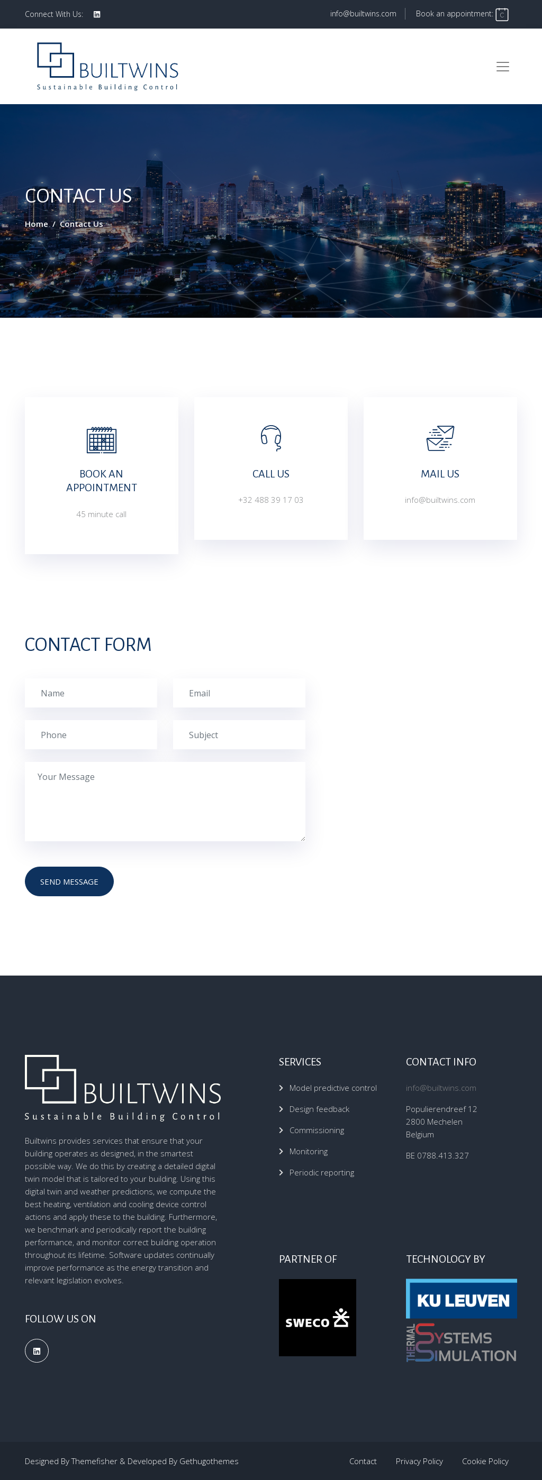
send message (69, 881)
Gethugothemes (209, 1461)
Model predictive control (333, 1087)
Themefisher (94, 1461)
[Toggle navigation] (503, 67)
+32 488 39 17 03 (271, 499)
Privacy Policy (419, 1461)
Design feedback (319, 1109)
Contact (363, 1461)
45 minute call (101, 514)
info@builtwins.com (363, 13)
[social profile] (96, 14)
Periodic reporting (322, 1172)
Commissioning (317, 1130)
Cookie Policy (485, 1461)
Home (36, 223)
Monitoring (309, 1151)
